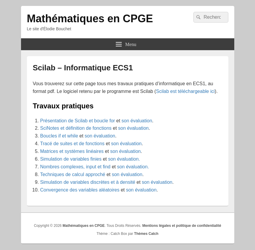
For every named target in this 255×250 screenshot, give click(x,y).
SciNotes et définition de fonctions (76, 128)
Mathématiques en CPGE (90, 18)
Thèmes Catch (146, 234)
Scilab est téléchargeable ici (185, 91)
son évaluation (136, 120)
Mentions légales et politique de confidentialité (181, 226)
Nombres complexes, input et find (75, 166)
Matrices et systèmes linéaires (72, 151)
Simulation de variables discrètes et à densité (87, 182)
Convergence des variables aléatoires (80, 189)
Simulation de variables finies (71, 159)
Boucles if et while (59, 135)
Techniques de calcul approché (72, 174)
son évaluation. (124, 159)
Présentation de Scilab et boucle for (77, 120)
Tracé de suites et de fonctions (72, 143)
